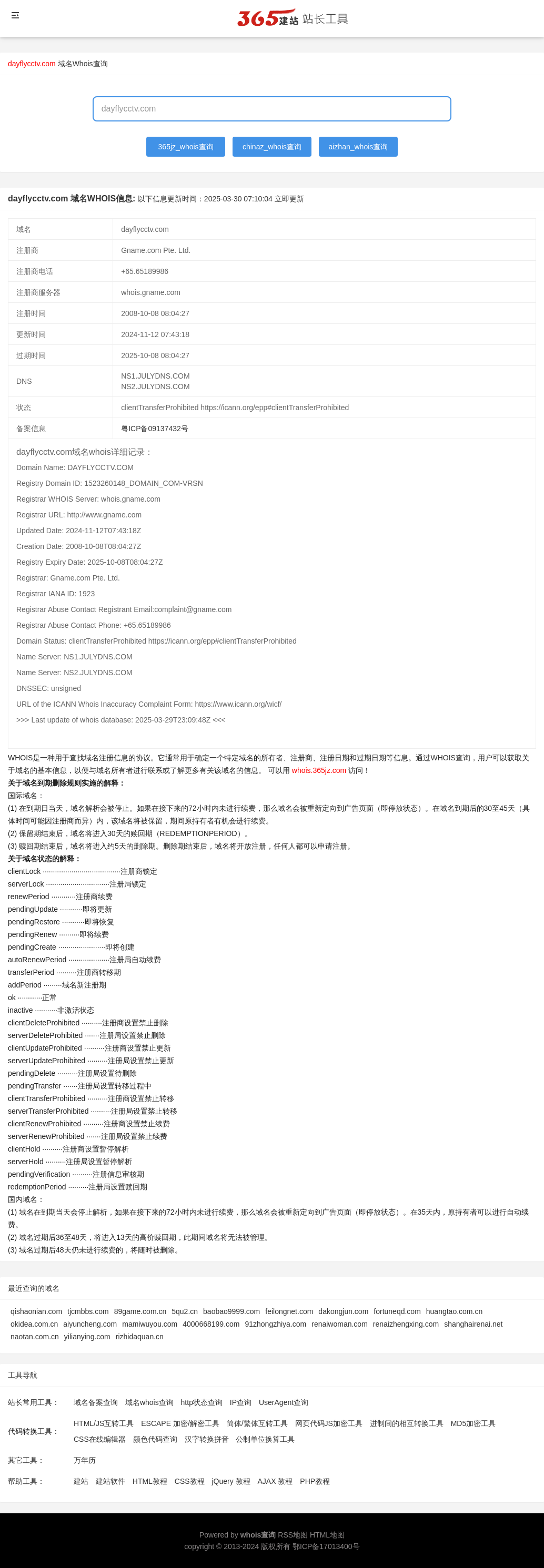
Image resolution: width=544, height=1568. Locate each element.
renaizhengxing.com (406, 1324)
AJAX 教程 (275, 1481)
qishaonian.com (36, 1311)
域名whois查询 (149, 1402)
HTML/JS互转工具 (104, 1423)
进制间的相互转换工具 (407, 1423)
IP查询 (240, 1402)
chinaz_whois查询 (272, 146)
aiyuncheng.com (90, 1324)
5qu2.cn (185, 1311)
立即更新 (289, 199)
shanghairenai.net (473, 1324)
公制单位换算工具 (265, 1439)
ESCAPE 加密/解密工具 (180, 1423)
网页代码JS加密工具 (328, 1423)
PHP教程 (315, 1481)
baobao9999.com (231, 1311)
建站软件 (110, 1481)
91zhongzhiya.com (275, 1324)
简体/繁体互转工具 (257, 1423)
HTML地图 (327, 1535)
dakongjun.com (343, 1311)
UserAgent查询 (283, 1402)
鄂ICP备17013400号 (326, 1546)
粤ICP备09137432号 (154, 428)
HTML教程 (150, 1481)
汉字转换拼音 (207, 1439)
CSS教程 (190, 1481)
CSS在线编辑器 (100, 1439)
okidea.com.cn (34, 1324)
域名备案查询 (96, 1402)
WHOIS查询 (450, 758)
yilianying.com (87, 1336)
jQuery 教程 (230, 1481)
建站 (81, 1481)
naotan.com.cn (35, 1336)
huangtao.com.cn (454, 1311)
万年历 (85, 1460)
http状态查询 (202, 1402)
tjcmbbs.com (88, 1311)
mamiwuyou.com (149, 1324)
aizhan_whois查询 (358, 146)
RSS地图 (293, 1535)
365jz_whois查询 (186, 146)
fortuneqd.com (397, 1311)
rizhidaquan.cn (140, 1336)
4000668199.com (211, 1324)
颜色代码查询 (155, 1439)
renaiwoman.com (339, 1324)
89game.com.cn (140, 1311)
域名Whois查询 (83, 63)
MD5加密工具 (473, 1423)
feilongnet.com (289, 1311)
